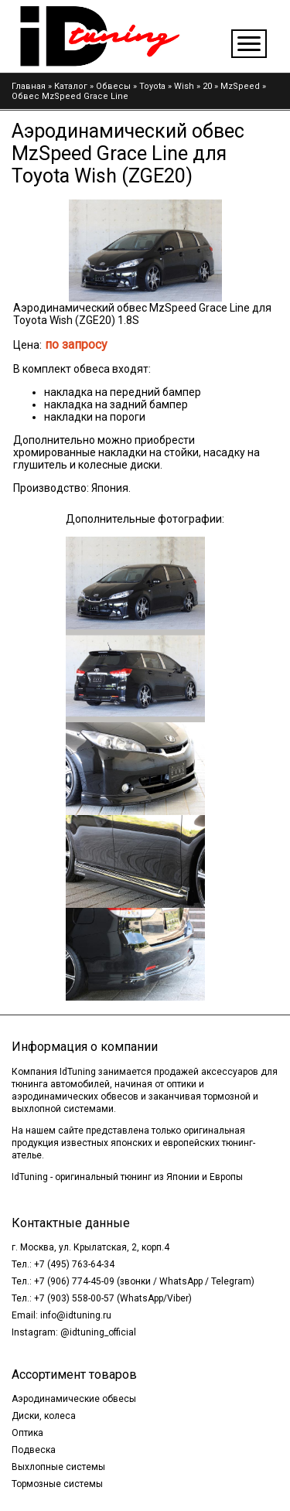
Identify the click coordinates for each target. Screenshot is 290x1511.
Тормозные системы (57, 1484)
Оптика (27, 1432)
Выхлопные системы (58, 1467)
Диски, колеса (44, 1415)
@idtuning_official (98, 1332)
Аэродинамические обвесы (74, 1398)
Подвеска (34, 1449)
